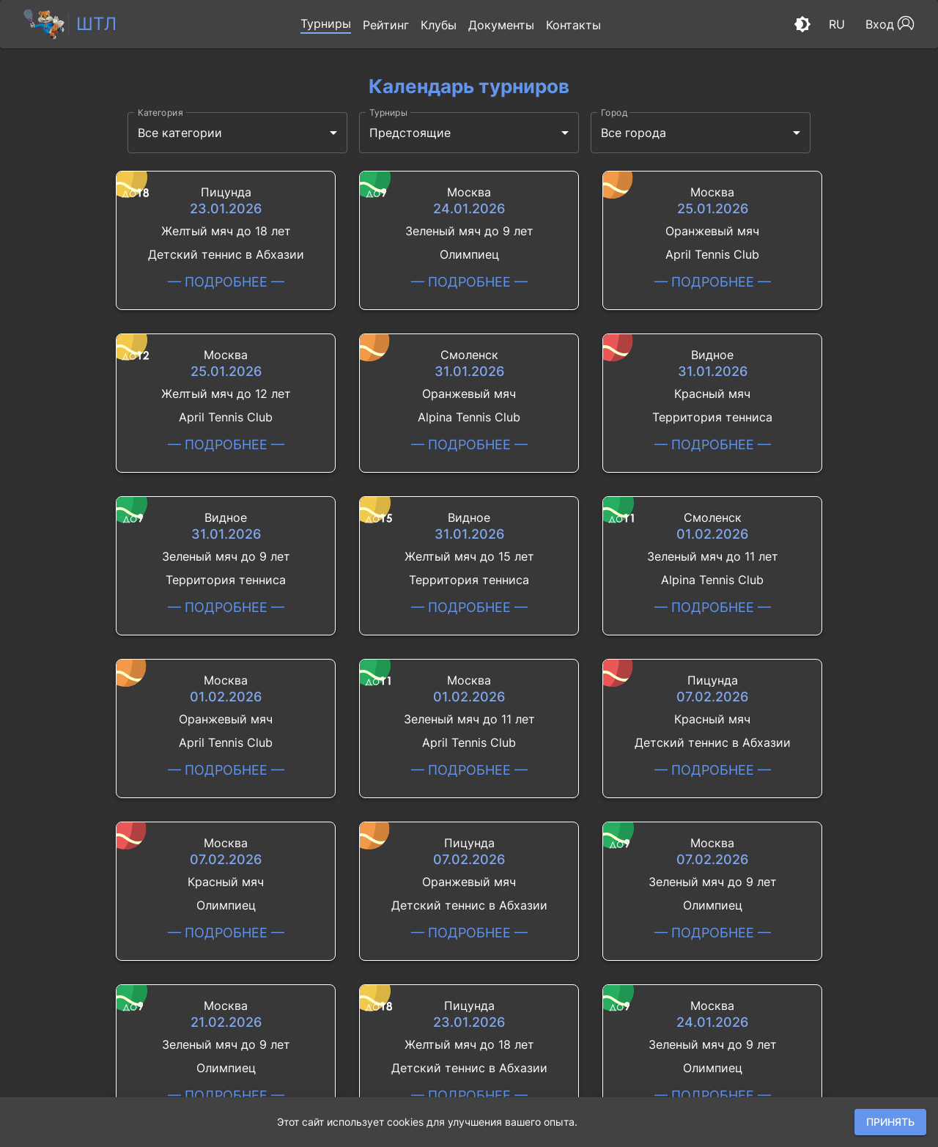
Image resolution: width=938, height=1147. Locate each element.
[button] (326, 24)
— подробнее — (226, 281)
